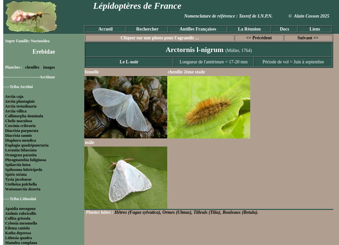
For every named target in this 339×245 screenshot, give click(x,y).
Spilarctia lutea (17, 164)
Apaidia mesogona (20, 208)
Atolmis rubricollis (20, 213)
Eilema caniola (17, 228)
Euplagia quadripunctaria (27, 145)
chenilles (32, 67)
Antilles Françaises (198, 29)
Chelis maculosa (18, 121)
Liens (315, 29)
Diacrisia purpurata (21, 130)
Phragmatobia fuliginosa (25, 160)
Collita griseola (17, 218)
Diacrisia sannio (18, 135)
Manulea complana (21, 242)
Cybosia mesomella (21, 223)
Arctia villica (15, 111)
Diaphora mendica (20, 140)
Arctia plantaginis (20, 101)
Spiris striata (16, 174)
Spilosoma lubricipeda (23, 169)
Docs (284, 29)
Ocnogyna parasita (21, 155)
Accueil (105, 29)
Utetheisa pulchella (21, 184)
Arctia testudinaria (20, 106)
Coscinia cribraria (20, 125)
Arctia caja (14, 96)
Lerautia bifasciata (21, 150)
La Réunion (249, 29)
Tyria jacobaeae (18, 179)
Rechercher (147, 29)
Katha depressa (18, 233)
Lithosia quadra (18, 238)
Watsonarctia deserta (23, 189)
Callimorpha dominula (24, 116)
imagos (49, 67)
